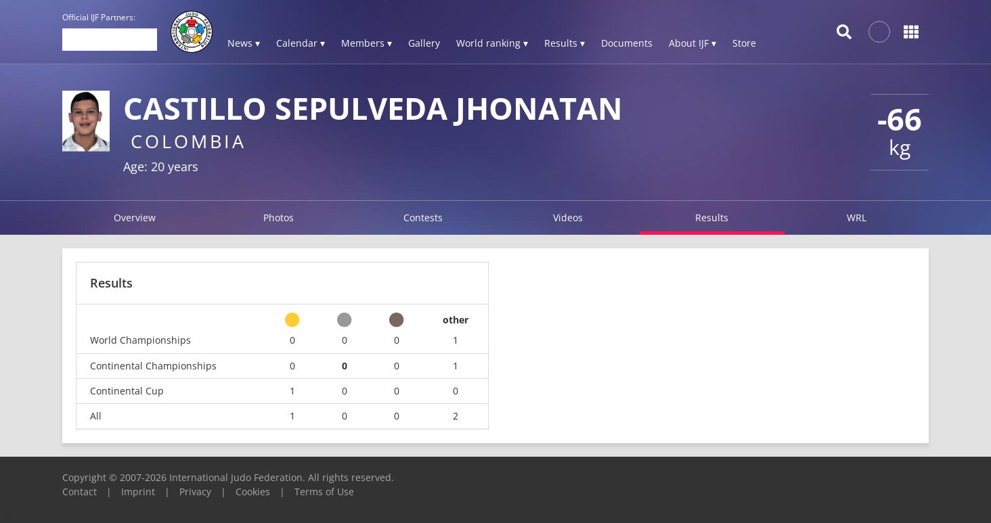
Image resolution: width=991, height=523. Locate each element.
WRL (856, 217)
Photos (278, 217)
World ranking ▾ (492, 43)
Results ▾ (564, 43)
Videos (568, 217)
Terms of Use (324, 491)
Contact (79, 491)
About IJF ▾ (692, 43)
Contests (423, 217)
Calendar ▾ (300, 43)
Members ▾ (366, 43)
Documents (627, 43)
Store (744, 43)
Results (711, 217)
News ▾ (243, 43)
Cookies (253, 491)
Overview (135, 217)
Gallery (424, 43)
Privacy (195, 491)
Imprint (138, 491)
